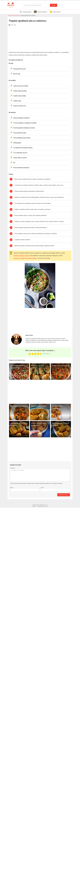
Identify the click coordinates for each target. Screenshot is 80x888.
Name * (11, 487)
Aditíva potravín (55, 11)
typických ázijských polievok (21, 255)
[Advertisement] (40, 37)
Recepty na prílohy (16, 15)
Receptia (9, 15)
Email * (42, 487)
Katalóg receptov (25, 11)
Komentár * (12, 468)
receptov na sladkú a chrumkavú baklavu (25, 258)
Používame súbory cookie (42, 506)
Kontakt (33, 506)
